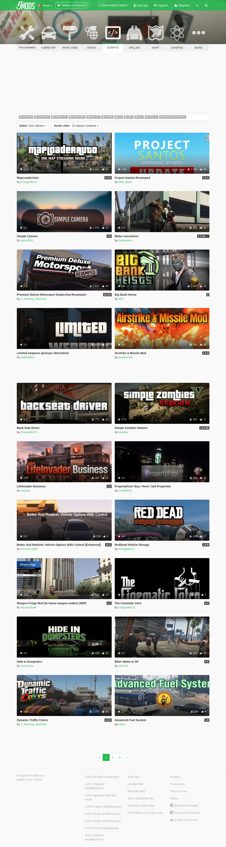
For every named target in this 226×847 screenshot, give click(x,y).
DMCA (174, 798)
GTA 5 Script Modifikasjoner (102, 813)
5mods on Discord (183, 820)
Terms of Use (178, 791)
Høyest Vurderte (76, 125)
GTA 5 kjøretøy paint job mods (100, 797)
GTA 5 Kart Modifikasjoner (101, 828)
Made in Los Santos (29, 779)
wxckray (25, 490)
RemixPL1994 (29, 549)
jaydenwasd (125, 357)
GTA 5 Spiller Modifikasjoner (103, 821)
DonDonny (27, 665)
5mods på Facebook (185, 813)
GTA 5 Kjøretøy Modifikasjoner (94, 786)
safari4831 (27, 240)
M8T (121, 298)
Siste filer (134, 777)
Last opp (140, 5)
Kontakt (175, 777)
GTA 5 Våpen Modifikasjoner (103, 806)
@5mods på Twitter (184, 805)
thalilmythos (125, 240)
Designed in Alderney (30, 775)
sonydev (123, 432)
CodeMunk (124, 490)
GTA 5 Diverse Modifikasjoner (94, 837)
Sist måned (32, 125)
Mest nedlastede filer (141, 798)
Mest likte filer (136, 791)
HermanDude (28, 607)
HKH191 (123, 665)
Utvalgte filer (136, 784)
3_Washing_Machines (34, 298)
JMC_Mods (125, 182)
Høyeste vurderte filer (141, 805)
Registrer (182, 5)
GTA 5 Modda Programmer (102, 777)
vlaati (121, 724)
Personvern (177, 784)
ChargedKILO (29, 182)
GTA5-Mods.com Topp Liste (145, 812)
